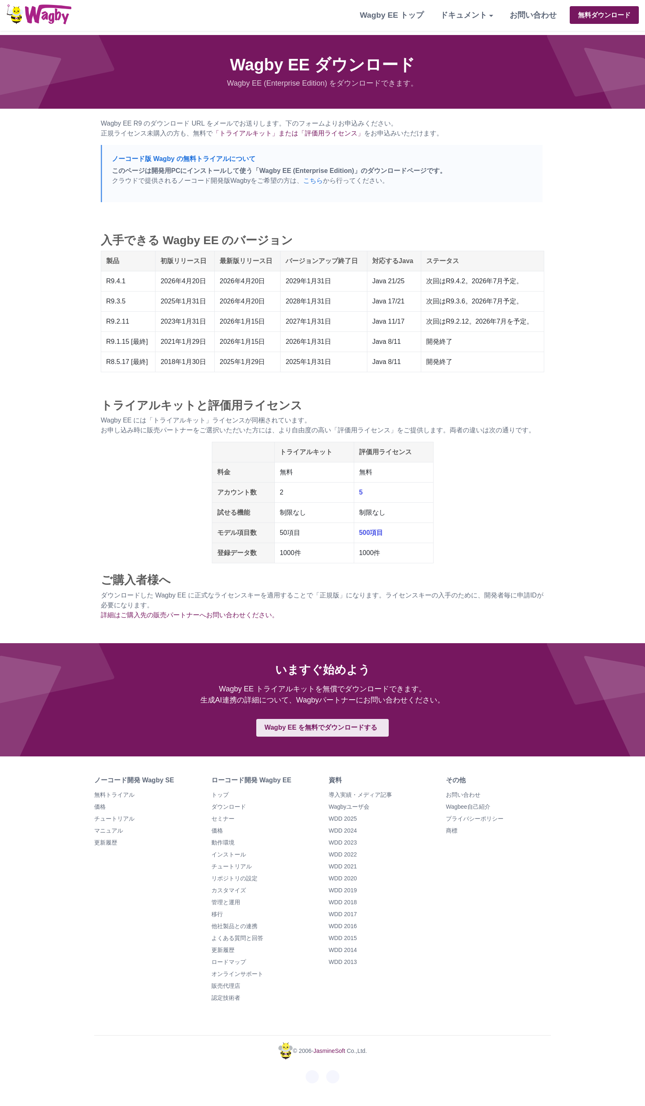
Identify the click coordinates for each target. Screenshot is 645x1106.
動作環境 (222, 842)
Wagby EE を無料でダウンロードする (320, 727)
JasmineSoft (329, 1051)
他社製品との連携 (234, 926)
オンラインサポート (237, 974)
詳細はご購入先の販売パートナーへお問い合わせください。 (189, 614)
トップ (220, 794)
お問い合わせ (533, 15)
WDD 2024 (343, 830)
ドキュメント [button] (463, 15)
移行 (217, 914)
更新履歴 (105, 842)
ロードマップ (228, 962)
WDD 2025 (343, 818)
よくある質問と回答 (237, 938)
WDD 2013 (343, 962)
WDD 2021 (343, 866)
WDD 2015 (343, 938)
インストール (228, 854)
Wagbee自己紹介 (468, 806)
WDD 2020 (343, 878)
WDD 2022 (343, 854)
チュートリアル (114, 818)
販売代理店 (225, 985)
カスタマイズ (228, 890)
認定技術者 (225, 997)
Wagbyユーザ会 (349, 806)
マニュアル (108, 830)
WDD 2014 (343, 950)
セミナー (222, 818)
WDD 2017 (343, 914)
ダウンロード (228, 806)
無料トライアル (114, 794)
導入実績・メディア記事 (360, 794)
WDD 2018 (343, 902)
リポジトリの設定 (234, 878)
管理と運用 (225, 902)
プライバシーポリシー (474, 818)
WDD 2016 (343, 926)
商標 (451, 830)
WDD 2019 (343, 890)
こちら (313, 180)
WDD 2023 (343, 842)
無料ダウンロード (604, 15)
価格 (100, 806)
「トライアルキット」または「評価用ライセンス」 (288, 133)
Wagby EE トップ (392, 15)
